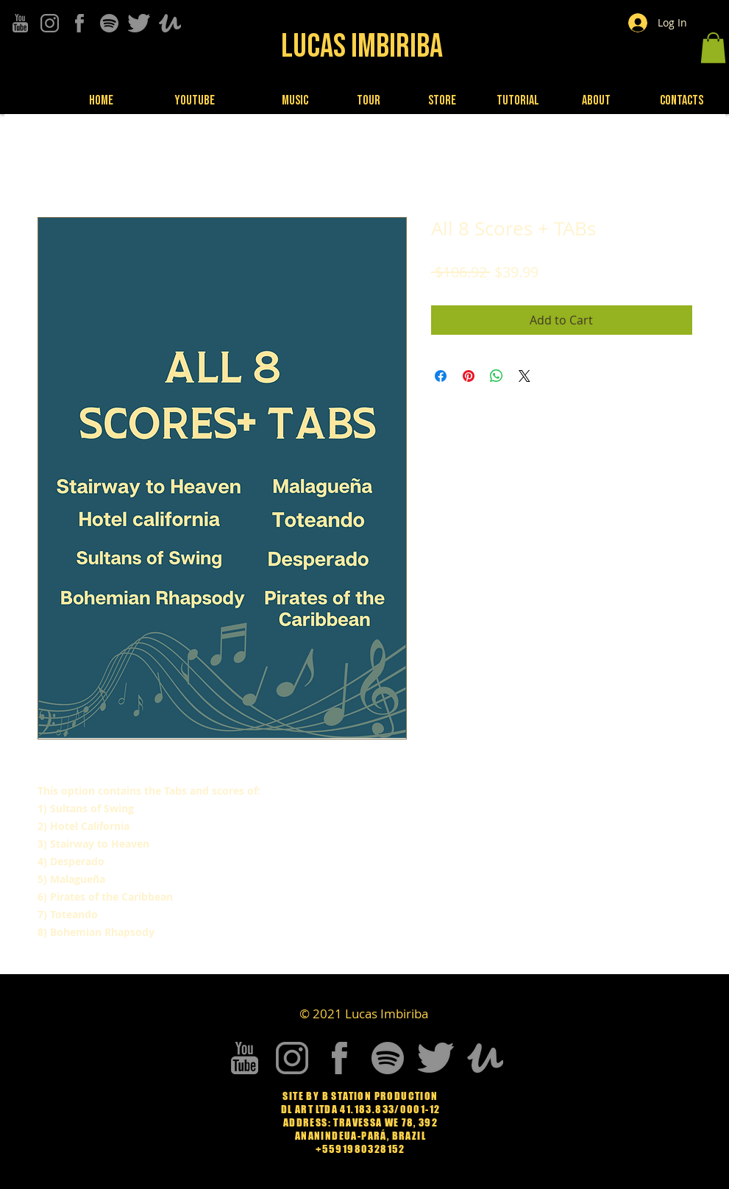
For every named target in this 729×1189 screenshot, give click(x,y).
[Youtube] (196, 100)
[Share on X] (524, 376)
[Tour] (370, 100)
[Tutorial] (519, 101)
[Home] (102, 100)
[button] (713, 47)
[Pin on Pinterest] (468, 376)
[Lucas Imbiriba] (363, 46)
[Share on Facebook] (440, 376)
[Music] (297, 100)
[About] (597, 100)
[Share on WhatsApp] (496, 376)
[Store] (444, 100)
